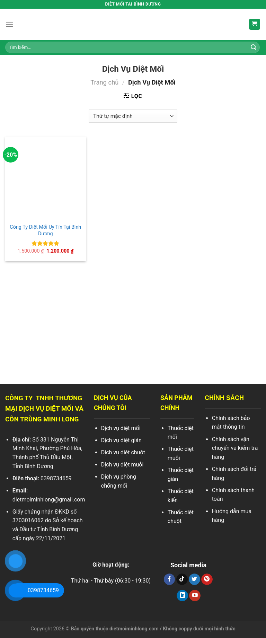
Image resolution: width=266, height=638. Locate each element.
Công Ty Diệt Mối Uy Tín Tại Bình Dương (45, 230)
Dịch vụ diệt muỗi (122, 464)
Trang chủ (104, 82)
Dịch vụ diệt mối (121, 428)
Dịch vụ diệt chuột (123, 452)
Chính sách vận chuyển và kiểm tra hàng (235, 448)
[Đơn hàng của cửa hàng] (133, 116)
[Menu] (9, 24)
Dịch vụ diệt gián (121, 440)
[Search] (253, 47)
